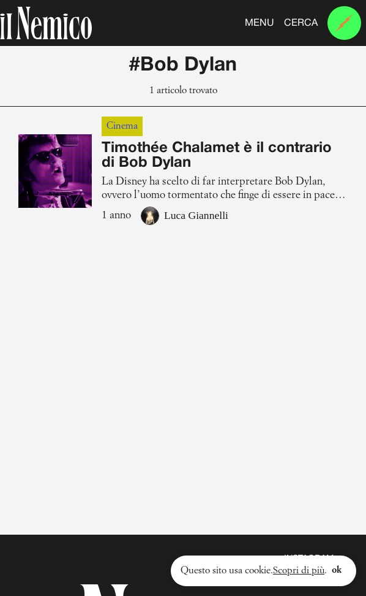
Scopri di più (297, 571)
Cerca (301, 23)
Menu (259, 23)
